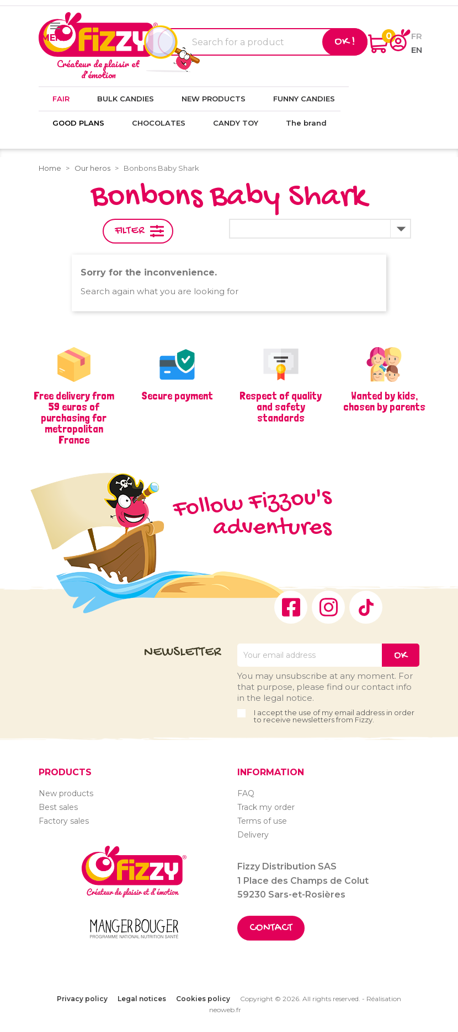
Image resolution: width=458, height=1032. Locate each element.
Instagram (328, 607)
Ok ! (344, 42)
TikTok (365, 607)
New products (66, 793)
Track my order (266, 807)
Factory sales (64, 821)
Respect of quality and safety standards (280, 406)
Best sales (58, 807)
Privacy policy (82, 999)
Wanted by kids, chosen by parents (384, 401)
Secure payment (177, 395)
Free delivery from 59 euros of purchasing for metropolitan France (74, 417)
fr (416, 36)
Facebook (290, 607)
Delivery (253, 835)
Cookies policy (203, 999)
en (416, 50)
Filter (130, 231)
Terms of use (262, 821)
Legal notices (142, 999)
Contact (270, 928)
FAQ (245, 793)
